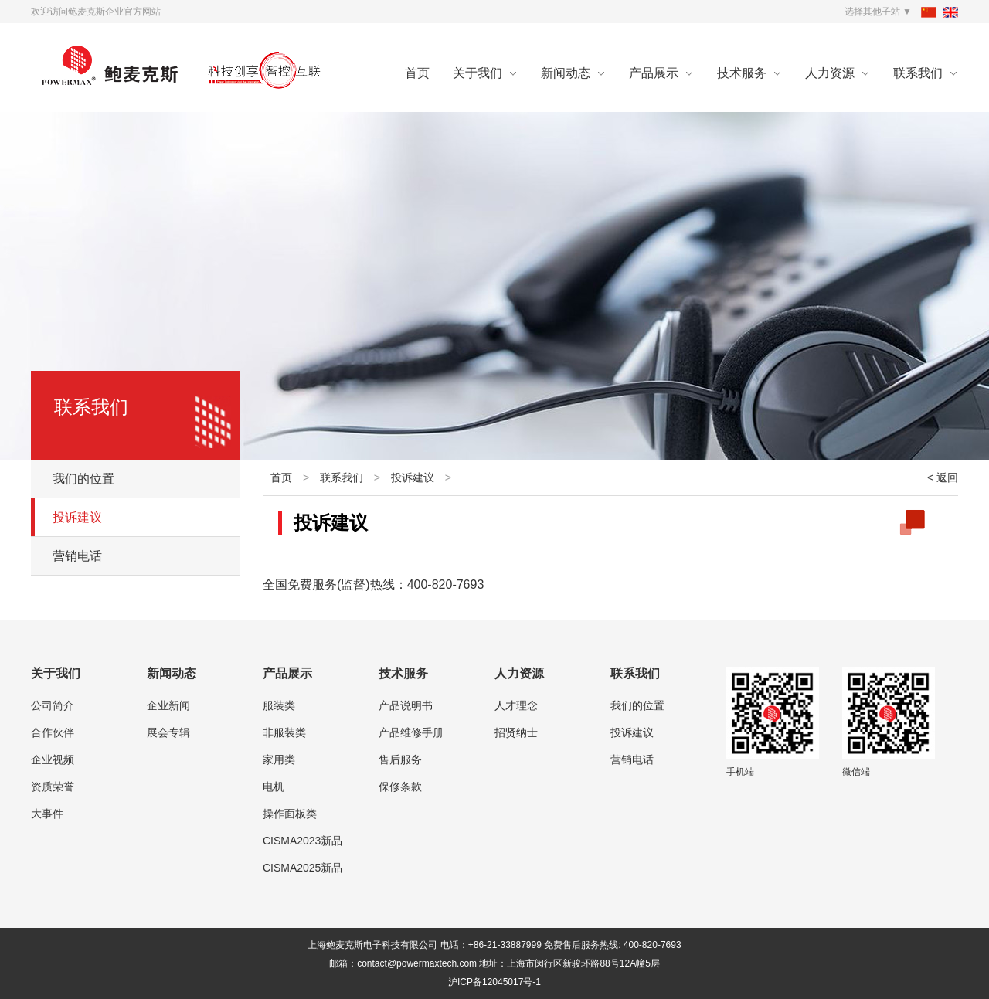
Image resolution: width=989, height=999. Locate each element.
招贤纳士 (516, 732)
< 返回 (942, 477)
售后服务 (400, 759)
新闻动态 (565, 73)
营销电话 (77, 555)
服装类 (279, 705)
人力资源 (830, 73)
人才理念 (516, 705)
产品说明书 (406, 705)
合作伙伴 (52, 732)
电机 (273, 786)
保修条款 (400, 786)
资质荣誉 (52, 786)
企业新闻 (168, 705)
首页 (417, 73)
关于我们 (477, 73)
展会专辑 (168, 732)
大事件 (47, 813)
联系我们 (918, 73)
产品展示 (653, 73)
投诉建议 (77, 517)
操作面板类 (290, 813)
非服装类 (284, 732)
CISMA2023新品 (302, 840)
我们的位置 (83, 478)
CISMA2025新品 (302, 867)
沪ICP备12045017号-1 (494, 982)
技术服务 (741, 73)
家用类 (279, 759)
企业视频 (52, 759)
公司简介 (52, 705)
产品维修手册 (411, 732)
